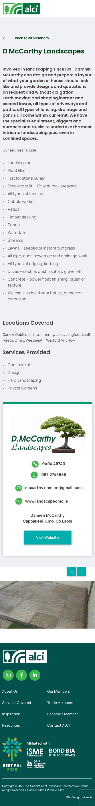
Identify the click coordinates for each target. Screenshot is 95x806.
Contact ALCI (58, 725)
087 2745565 (53, 474)
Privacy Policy (55, 790)
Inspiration (11, 714)
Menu (87, 8)
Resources (11, 725)
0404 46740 (53, 463)
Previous (71, 571)
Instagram (8, 675)
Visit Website (47, 537)
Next (81, 571)
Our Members (58, 691)
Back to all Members (32, 37)
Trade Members (60, 702)
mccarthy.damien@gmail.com (53, 487)
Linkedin (34, 675)
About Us (10, 691)
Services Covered (16, 702)
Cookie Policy (35, 790)
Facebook (21, 675)
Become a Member (62, 714)
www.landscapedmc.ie (46, 501)
